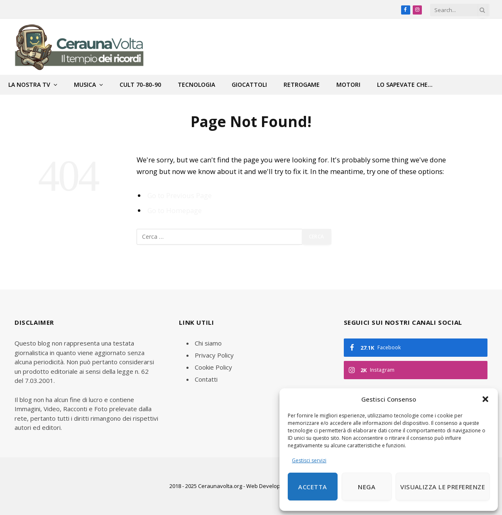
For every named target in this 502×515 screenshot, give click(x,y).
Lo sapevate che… (405, 84)
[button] (485, 399)
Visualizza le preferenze (442, 487)
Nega (366, 487)
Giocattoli (249, 84)
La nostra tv (29, 84)
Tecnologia (196, 84)
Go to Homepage (174, 210)
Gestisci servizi (309, 460)
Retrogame (302, 84)
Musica (85, 84)
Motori (348, 84)
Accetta (312, 487)
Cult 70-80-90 (140, 84)
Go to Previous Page (179, 195)
